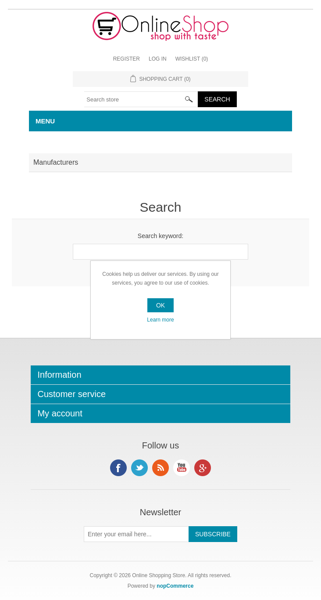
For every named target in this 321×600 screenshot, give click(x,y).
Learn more (160, 320)
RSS (160, 467)
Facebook (118, 467)
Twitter (139, 467)
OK (160, 305)
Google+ (202, 467)
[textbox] (141, 99)
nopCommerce (175, 586)
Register (126, 59)
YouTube (181, 467)
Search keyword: (160, 235)
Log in (158, 59)
